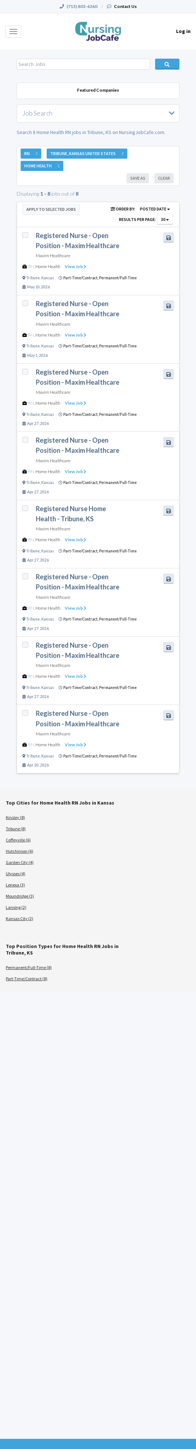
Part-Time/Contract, (81, 278)
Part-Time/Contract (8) (26, 978)
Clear (164, 178)
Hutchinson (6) (19, 851)
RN (31, 266)
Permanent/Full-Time (118, 278)
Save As (137, 178)
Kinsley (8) (15, 817)
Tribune (33, 278)
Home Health (47, 266)
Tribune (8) (16, 828)
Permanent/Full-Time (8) (29, 967)
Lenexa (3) (15, 885)
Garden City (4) (20, 862)
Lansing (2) (16, 907)
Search (167, 64)
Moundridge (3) (20, 896)
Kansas (47, 278)
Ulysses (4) (15, 873)
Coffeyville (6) (18, 840)
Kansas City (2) (19, 918)
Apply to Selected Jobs (51, 209)
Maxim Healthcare (53, 255)
